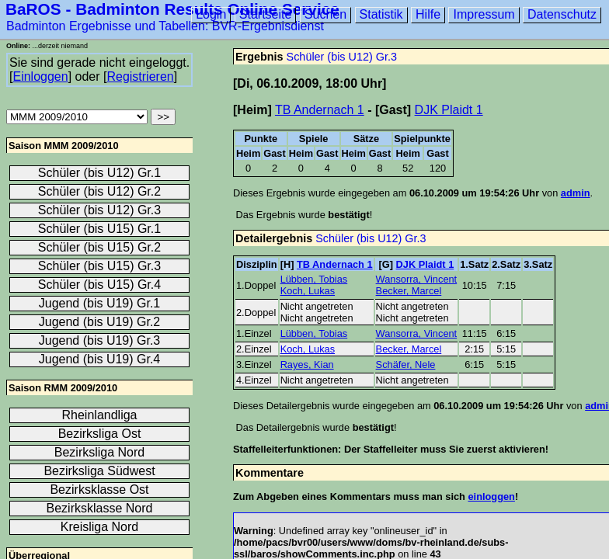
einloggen (491, 496)
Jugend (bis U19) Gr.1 (100, 303)
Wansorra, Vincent (417, 279)
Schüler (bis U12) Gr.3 (342, 56)
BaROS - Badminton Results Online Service (172, 9)
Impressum (483, 14)
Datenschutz (562, 14)
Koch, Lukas (307, 291)
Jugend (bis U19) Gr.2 (100, 321)
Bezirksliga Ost (99, 433)
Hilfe (428, 14)
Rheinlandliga (99, 415)
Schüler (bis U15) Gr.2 (99, 247)
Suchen (325, 14)
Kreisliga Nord (99, 526)
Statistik (381, 14)
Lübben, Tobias (314, 279)
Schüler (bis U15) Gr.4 (99, 284)
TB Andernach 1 (319, 109)
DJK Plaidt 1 (449, 109)
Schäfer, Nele (406, 364)
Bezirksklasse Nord (100, 508)
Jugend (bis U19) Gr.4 (100, 359)
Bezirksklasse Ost (99, 489)
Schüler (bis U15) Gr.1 (99, 228)
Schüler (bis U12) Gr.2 (99, 191)
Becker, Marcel (409, 291)
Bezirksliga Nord (99, 452)
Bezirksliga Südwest (99, 470)
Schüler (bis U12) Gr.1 (99, 172)
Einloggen (40, 76)
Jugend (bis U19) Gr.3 (100, 340)
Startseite (265, 14)
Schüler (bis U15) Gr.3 (99, 266)
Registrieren (139, 76)
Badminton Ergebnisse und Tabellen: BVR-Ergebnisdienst (165, 26)
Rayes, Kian (307, 364)
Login (211, 14)
